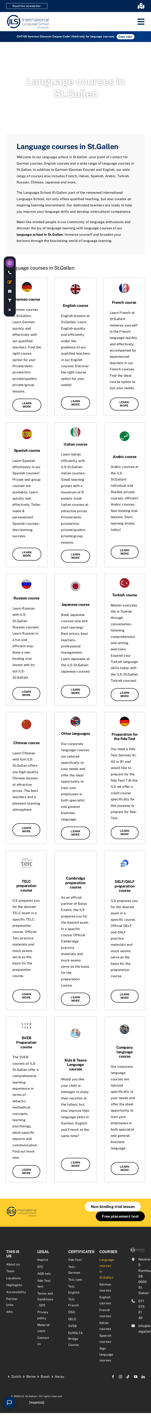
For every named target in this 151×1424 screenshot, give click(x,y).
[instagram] (120, 1376)
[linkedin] (143, 1376)
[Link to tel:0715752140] (10, 272)
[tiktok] (128, 1376)
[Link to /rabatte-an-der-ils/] (10, 291)
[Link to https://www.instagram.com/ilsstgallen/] (10, 263)
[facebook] (113, 1376)
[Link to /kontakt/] (10, 282)
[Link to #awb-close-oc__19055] (10, 310)
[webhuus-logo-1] (36, 1402)
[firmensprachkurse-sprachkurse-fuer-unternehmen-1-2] (21, 1208)
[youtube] (135, 1376)
